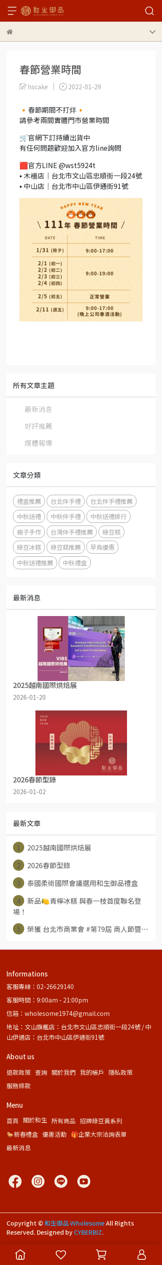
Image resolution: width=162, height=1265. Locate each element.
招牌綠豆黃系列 (101, 1120)
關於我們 (63, 1072)
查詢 (41, 1072)
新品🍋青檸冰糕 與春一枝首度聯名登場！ (77, 906)
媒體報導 (38, 443)
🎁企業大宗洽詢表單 (99, 1134)
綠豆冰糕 (29, 546)
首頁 (12, 1120)
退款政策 (18, 1072)
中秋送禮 (29, 516)
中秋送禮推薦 (35, 562)
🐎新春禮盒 (22, 1134)
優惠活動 (54, 1134)
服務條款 (18, 1085)
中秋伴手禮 (66, 516)
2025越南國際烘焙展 (52, 847)
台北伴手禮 (66, 501)
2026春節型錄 (41, 865)
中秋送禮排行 (108, 516)
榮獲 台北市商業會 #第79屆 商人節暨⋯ (80, 928)
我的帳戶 (92, 1072)
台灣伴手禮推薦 (72, 531)
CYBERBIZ (88, 1232)
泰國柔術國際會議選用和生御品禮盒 (75, 883)
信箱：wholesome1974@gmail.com (58, 1013)
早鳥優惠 (102, 546)
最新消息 (38, 409)
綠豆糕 (111, 531)
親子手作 (29, 531)
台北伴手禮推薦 (111, 501)
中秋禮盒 (75, 562)
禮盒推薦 (29, 501)
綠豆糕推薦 (66, 546)
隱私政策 (120, 1072)
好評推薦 (38, 426)
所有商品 (63, 1120)
